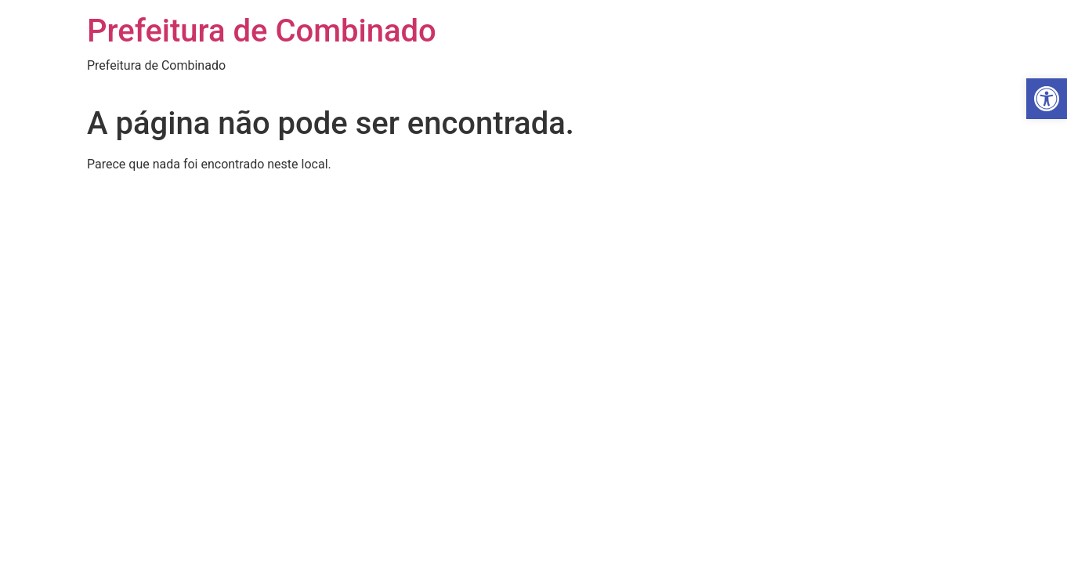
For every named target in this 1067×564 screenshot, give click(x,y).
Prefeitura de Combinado (261, 31)
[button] (1046, 98)
